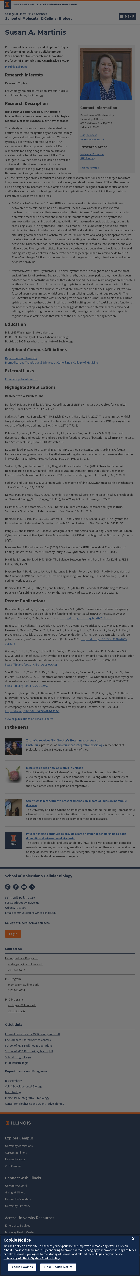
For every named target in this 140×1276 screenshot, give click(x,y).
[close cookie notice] (133, 1239)
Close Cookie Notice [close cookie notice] (58, 1267)
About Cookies (22, 1267)
